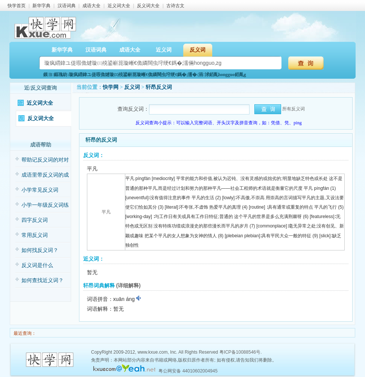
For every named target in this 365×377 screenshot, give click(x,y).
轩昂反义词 (159, 87)
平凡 (106, 212)
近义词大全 (119, 5)
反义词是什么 (37, 265)
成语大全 (91, 5)
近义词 (164, 50)
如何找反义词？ (39, 250)
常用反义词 (34, 235)
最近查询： (24, 333)
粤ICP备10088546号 (239, 352)
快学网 (111, 87)
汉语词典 (67, 5)
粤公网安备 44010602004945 (187, 371)
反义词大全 (148, 5)
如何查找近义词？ (42, 280)
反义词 (197, 50)
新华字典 (41, 5)
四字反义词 (34, 220)
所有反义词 (293, 108)
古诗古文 (175, 5)
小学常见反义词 (39, 190)
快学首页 (17, 5)
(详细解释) (128, 285)
